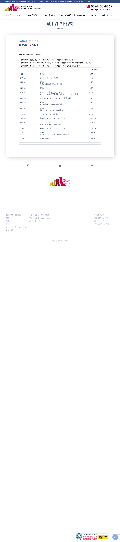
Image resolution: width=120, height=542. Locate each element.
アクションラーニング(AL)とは (28, 15)
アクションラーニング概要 (39, 215)
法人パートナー (100, 221)
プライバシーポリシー (102, 224)
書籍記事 (80, 211)
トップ (8, 15)
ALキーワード (34, 221)
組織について (99, 215)
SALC (8, 224)
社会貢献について (101, 218)
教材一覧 (9, 230)
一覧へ (60, 166)
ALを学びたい (50, 15)
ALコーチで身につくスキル (16, 227)
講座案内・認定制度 (13, 215)
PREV (28, 165)
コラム (93, 15)
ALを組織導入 (66, 15)
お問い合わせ (107, 15)
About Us (81, 15)
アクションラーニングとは (39, 218)
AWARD (72, 211)
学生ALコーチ (61, 211)
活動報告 (23, 41)
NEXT (92, 165)
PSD (7, 218)
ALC (7, 221)
